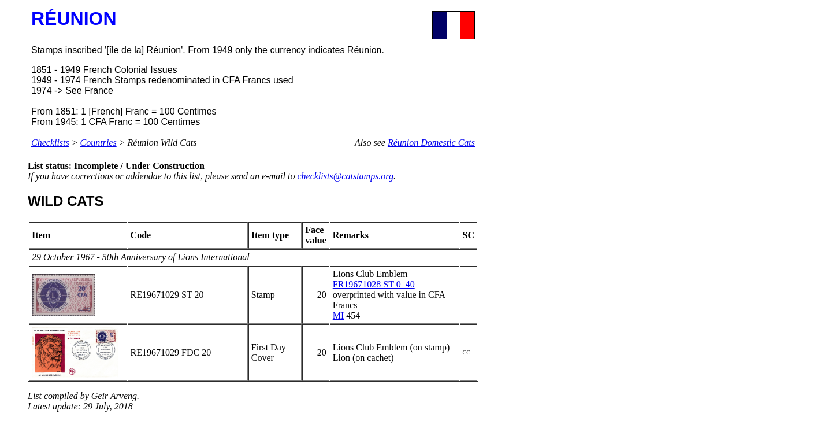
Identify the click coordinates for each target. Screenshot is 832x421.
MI (338, 315)
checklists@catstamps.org (345, 176)
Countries (98, 142)
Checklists (50, 142)
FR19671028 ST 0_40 (374, 284)
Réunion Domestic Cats (431, 142)
